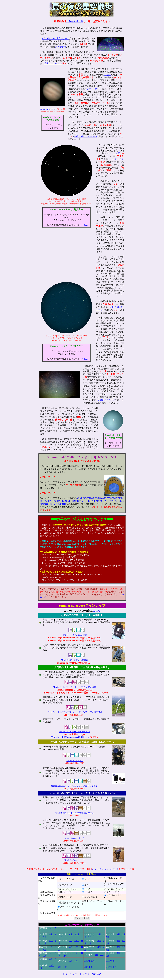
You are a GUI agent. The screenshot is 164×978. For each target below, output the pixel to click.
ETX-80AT (112, 498)
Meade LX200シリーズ (74, 860)
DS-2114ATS (100, 498)
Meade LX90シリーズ (75, 838)
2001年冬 (110, 961)
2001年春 (88, 967)
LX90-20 (66, 501)
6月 (51, 928)
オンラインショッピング (105, 869)
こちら (85, 225)
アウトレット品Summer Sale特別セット (70, 737)
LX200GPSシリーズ (80, 501)
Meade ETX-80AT (74, 760)
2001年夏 (62, 967)
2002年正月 (89, 961)
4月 (123, 934)
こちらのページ (74, 21)
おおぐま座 (60, 47)
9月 (71, 934)
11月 (60, 937)
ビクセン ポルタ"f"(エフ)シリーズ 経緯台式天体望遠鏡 (74, 712)
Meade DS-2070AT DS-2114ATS (74, 731)
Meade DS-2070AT (85, 498)
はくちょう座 (117, 159)
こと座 (116, 153)
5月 (107, 937)
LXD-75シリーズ (98, 501)
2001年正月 (111, 967)
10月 (77, 934)
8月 (44, 937)
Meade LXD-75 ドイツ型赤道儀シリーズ (74, 813)
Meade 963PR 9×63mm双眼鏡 (74, 660)
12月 (99, 934)
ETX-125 (56, 501)
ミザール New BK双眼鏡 (74, 635)
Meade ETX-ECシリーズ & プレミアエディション (74, 786)
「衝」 (107, 74)
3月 (118, 934)
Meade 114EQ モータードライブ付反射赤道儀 (74, 687)
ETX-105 (47, 501)
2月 (90, 937)
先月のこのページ (53, 63)
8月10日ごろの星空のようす (55, 38)
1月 (96, 954)
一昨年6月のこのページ (85, 136)
